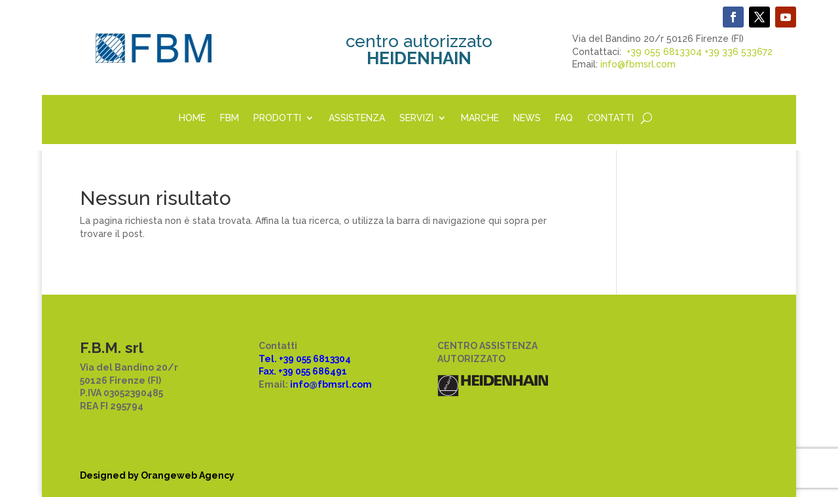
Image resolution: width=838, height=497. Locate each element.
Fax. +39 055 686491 (303, 371)
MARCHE (480, 118)
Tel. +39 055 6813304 (305, 359)
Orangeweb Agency (187, 475)
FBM (229, 118)
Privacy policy (291, 406)
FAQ (564, 118)
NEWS (527, 118)
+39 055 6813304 (664, 51)
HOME (192, 118)
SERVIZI (416, 118)
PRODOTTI (277, 118)
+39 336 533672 (738, 51)
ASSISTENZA (357, 118)
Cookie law (284, 419)
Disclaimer (284, 432)
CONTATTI (610, 118)
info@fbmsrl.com (638, 64)
